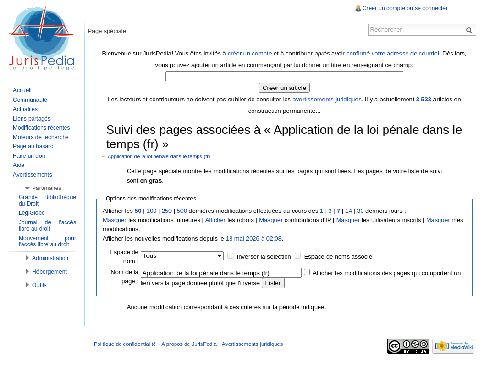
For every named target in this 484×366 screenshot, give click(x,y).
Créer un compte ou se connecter (405, 8)
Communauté (30, 100)
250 (167, 210)
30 (360, 210)
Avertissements (32, 174)
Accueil (22, 90)
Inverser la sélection (264, 256)
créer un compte (250, 53)
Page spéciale (107, 30)
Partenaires (46, 188)
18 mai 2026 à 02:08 (254, 238)
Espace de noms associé (338, 256)
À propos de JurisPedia (189, 344)
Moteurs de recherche (41, 137)
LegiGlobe (32, 213)
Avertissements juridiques (252, 344)
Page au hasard (33, 146)
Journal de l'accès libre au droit (47, 226)
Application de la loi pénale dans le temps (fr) (159, 156)
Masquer (115, 219)
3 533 (423, 99)
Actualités (25, 109)
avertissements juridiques (327, 99)
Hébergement (49, 271)
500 (182, 210)
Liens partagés (32, 118)
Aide (18, 165)
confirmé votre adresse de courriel (392, 53)
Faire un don (29, 156)
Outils (39, 285)
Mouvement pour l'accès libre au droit (47, 241)
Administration (50, 258)
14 (348, 210)
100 (151, 210)
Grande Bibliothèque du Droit (47, 200)
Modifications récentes (41, 127)
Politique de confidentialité (125, 344)
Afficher (215, 219)
